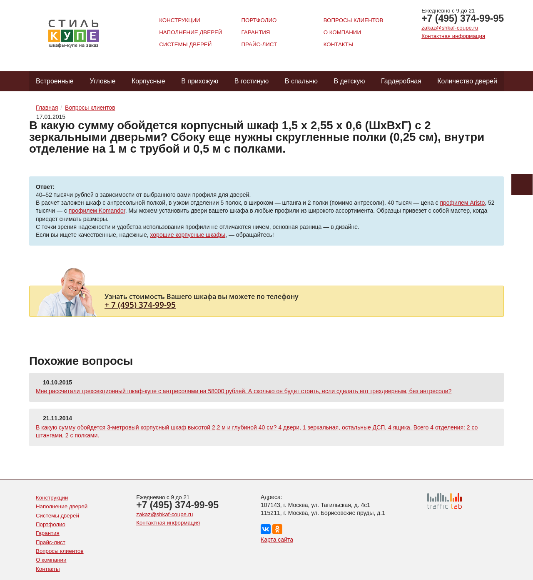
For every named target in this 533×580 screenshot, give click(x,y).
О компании (342, 32)
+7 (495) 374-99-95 (462, 18)
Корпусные (148, 81)
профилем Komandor (97, 210)
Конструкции (179, 20)
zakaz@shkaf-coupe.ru (449, 28)
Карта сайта (277, 539)
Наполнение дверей (190, 32)
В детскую (349, 81)
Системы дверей (185, 44)
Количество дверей (467, 81)
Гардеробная (401, 81)
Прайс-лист (259, 44)
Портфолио (258, 20)
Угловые (102, 81)
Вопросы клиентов (354, 20)
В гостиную (251, 81)
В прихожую (199, 81)
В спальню (301, 81)
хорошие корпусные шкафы (187, 234)
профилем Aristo (462, 202)
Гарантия (255, 32)
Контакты (339, 44)
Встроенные (55, 81)
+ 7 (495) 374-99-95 (140, 304)
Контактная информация (453, 36)
